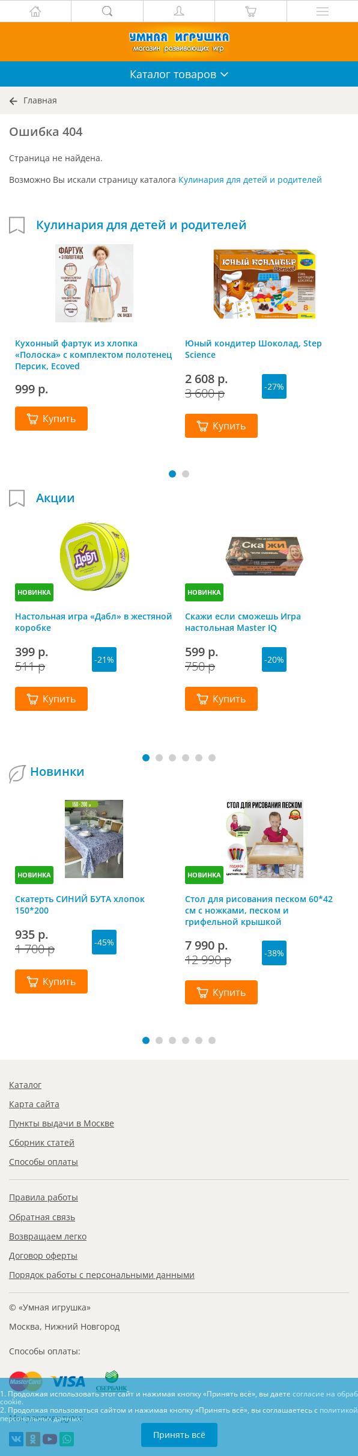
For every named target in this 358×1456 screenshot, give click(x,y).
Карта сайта (34, 1104)
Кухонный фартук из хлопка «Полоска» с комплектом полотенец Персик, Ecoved (93, 354)
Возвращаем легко (47, 1236)
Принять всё (179, 1434)
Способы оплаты (43, 1161)
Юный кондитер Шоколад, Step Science (253, 348)
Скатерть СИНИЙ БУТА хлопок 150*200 (80, 904)
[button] (172, 474)
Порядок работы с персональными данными (102, 1274)
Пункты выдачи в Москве (61, 1123)
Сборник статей (41, 1142)
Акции (55, 498)
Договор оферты (43, 1255)
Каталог (25, 1084)
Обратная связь (42, 1217)
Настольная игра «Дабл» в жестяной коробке (93, 621)
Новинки (57, 771)
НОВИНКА (34, 592)
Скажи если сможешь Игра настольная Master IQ (243, 621)
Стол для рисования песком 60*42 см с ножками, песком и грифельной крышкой (259, 910)
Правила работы (43, 1197)
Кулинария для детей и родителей (250, 179)
